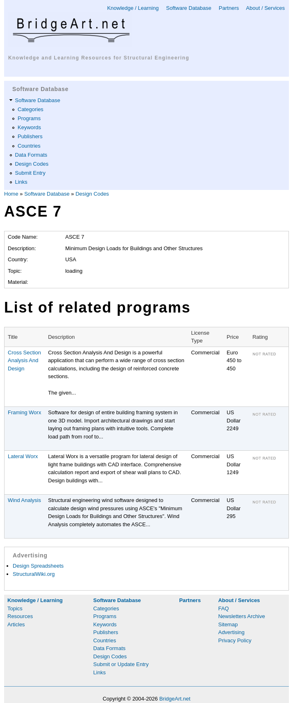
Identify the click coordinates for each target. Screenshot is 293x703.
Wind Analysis (24, 500)
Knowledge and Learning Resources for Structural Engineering (98, 58)
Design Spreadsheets (38, 566)
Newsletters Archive (241, 616)
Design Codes (32, 164)
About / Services (265, 8)
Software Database (188, 8)
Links (21, 182)
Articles (16, 624)
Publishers (30, 136)
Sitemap (228, 624)
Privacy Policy (234, 640)
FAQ (223, 608)
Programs (29, 118)
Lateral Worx (23, 456)
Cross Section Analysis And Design (24, 360)
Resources (20, 616)
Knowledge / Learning (133, 8)
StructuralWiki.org (34, 574)
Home (11, 194)
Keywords (29, 127)
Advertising (231, 632)
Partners (229, 8)
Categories (30, 109)
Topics (15, 608)
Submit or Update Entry (121, 664)
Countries (29, 146)
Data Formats (31, 155)
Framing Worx (24, 412)
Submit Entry (30, 173)
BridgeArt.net (175, 699)
